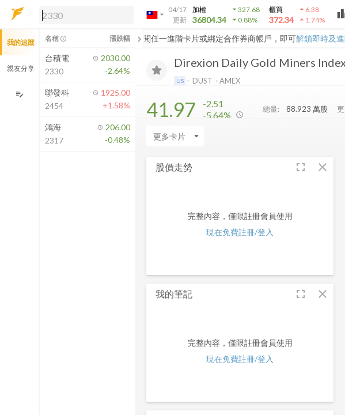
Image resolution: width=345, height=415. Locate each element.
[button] (84, 14)
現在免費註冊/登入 (240, 232)
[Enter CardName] (175, 136)
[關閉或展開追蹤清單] (139, 38)
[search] (86, 15)
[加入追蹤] (156, 70)
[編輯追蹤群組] (19, 94)
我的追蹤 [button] (21, 42)
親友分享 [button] (21, 68)
